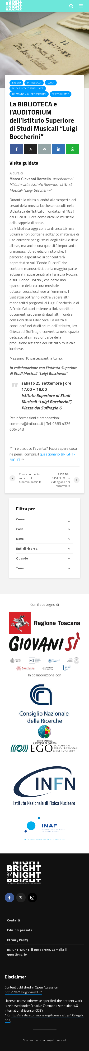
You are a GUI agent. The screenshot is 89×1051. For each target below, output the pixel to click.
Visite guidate (60, 94)
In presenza (34, 82)
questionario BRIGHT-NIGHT (42, 457)
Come (20, 519)
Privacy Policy (17, 939)
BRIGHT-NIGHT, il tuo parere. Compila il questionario (37, 952)
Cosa (19, 528)
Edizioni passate (19, 929)
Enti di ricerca (26, 548)
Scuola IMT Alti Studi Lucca (27, 88)
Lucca (50, 82)
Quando (22, 558)
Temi (20, 567)
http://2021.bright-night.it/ (23, 991)
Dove (20, 538)
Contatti (13, 920)
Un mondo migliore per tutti (29, 94)
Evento (16, 82)
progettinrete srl (56, 1040)
